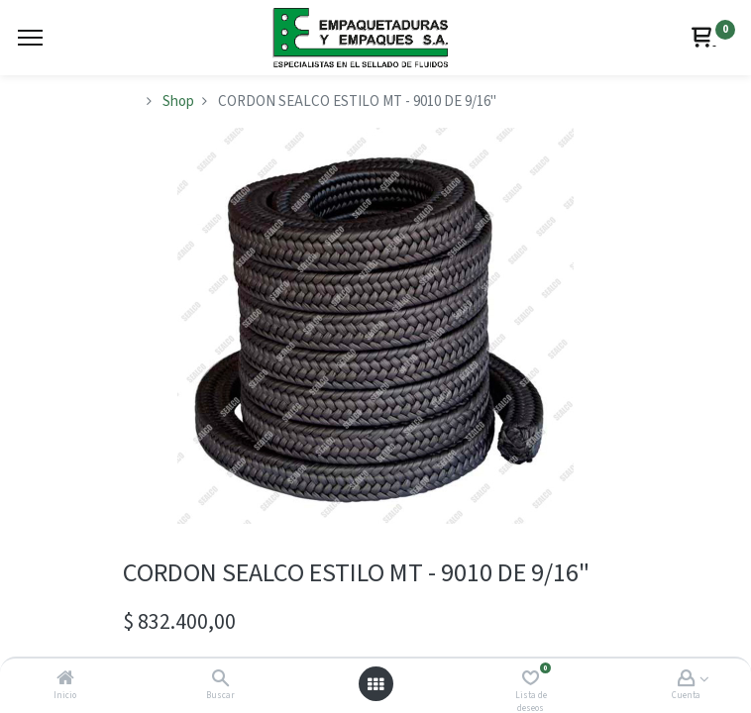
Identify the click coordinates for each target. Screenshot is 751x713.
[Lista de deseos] (530, 679)
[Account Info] (686, 679)
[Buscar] (220, 679)
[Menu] (30, 37)
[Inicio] (65, 679)
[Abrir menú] (375, 684)
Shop (178, 101)
